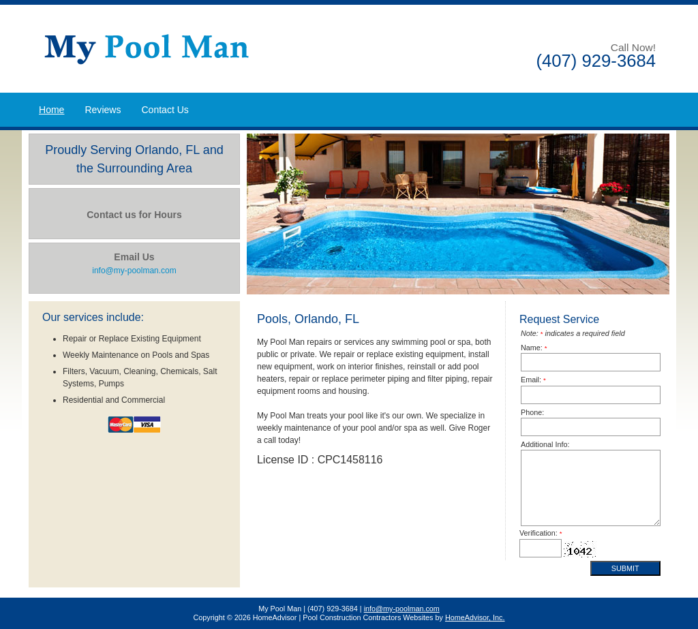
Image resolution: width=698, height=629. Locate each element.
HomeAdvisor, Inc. (475, 617)
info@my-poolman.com (402, 608)
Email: (533, 379)
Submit (625, 568)
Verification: (540, 533)
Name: (534, 347)
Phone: (532, 412)
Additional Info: (545, 444)
